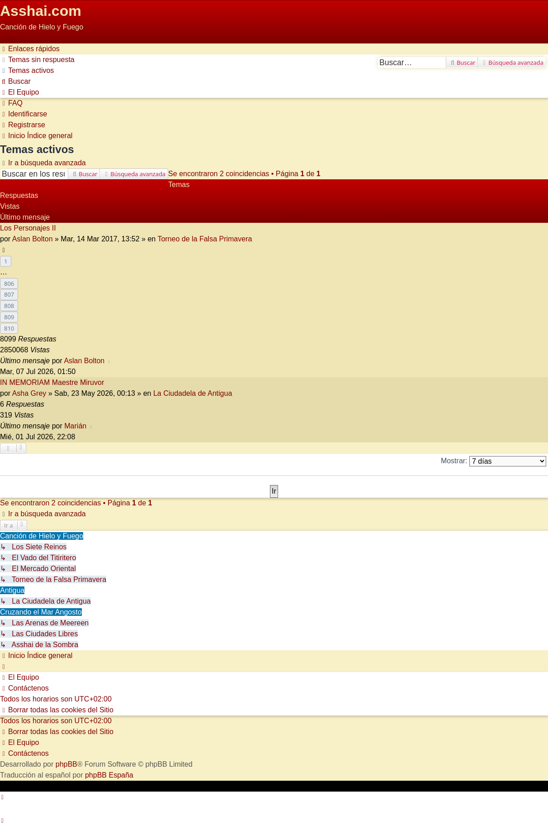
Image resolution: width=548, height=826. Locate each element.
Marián (75, 426)
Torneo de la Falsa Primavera (204, 239)
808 (9, 306)
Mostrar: (493, 461)
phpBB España (109, 775)
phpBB (66, 764)
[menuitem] (37, 59)
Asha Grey (29, 393)
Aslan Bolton (32, 239)
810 (9, 328)
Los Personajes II (28, 228)
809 (9, 317)
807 (9, 294)
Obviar (10, 38)
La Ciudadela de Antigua (192, 393)
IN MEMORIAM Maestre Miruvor (52, 382)
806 (9, 283)
